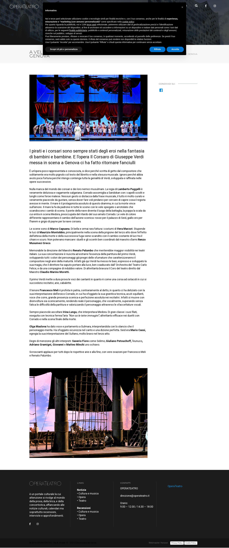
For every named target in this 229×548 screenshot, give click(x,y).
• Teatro (81, 501)
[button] (88, 451)
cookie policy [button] (128, 22)
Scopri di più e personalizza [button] (63, 49)
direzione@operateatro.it (134, 496)
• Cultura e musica (88, 493)
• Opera (81, 497)
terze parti (91, 24)
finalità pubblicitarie (78, 30)
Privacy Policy (177, 543)
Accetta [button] (175, 49)
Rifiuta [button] (157, 49)
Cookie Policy (190, 543)
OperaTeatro (175, 486)
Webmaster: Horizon (158, 543)
